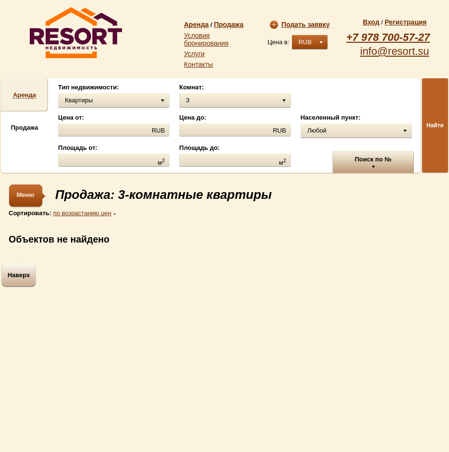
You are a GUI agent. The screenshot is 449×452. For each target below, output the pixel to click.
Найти (435, 125)
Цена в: (278, 42)
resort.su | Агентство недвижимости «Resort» (76, 32)
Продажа (228, 24)
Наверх (19, 275)
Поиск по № (373, 159)
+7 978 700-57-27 (388, 37)
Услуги (194, 54)
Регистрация (406, 22)
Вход (371, 22)
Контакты (198, 64)
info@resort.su (394, 51)
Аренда (196, 24)
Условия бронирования (206, 39)
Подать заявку (300, 24)
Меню (25, 194)
